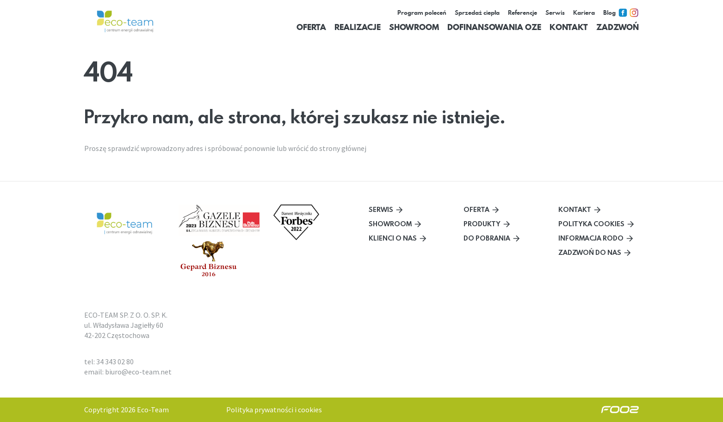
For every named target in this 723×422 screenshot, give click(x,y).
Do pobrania (486, 238)
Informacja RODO (591, 238)
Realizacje (357, 27)
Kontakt (569, 27)
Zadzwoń (617, 27)
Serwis (381, 209)
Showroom (414, 27)
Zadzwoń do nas (589, 252)
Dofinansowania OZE (494, 27)
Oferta (311, 27)
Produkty (482, 223)
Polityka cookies (591, 223)
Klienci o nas (393, 238)
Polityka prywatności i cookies (274, 409)
